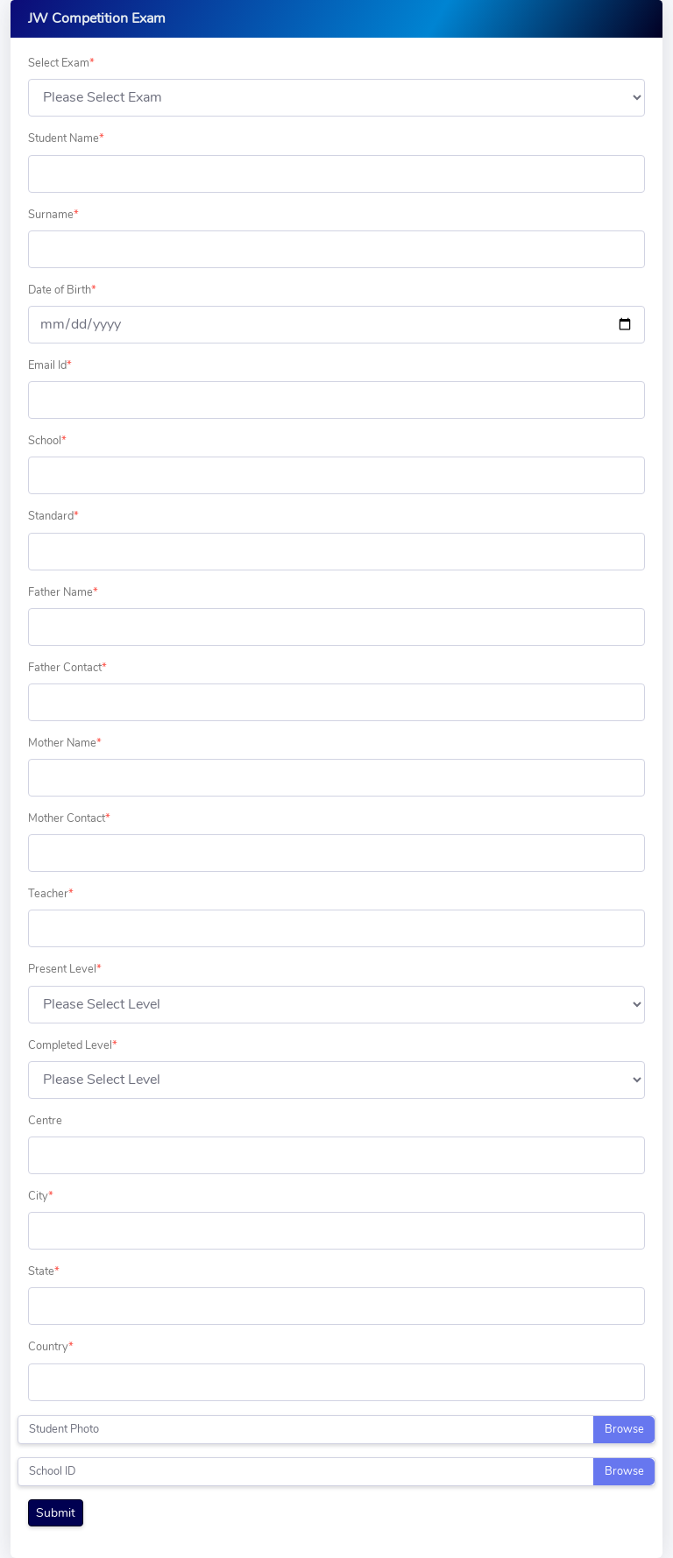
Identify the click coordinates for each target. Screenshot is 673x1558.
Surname (53, 215)
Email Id (50, 365)
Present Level (65, 969)
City (40, 1196)
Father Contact (67, 668)
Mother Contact (69, 818)
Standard (53, 516)
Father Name (63, 592)
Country (51, 1347)
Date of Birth (62, 290)
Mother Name (65, 743)
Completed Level (72, 1045)
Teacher (51, 894)
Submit (55, 1513)
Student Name (66, 138)
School (47, 441)
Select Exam (61, 63)
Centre (45, 1121)
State (44, 1271)
